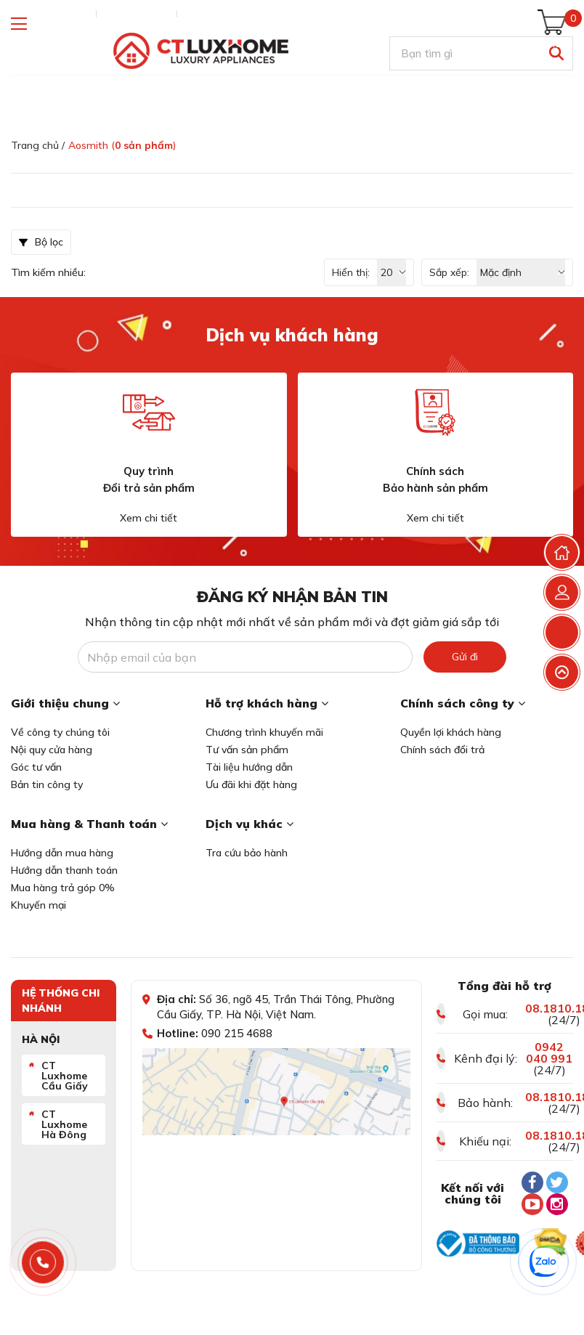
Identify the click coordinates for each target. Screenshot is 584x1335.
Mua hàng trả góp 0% (63, 887)
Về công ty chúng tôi (60, 732)
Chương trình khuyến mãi (264, 732)
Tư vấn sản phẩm (247, 749)
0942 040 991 (549, 1052)
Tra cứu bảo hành (247, 852)
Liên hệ (200, 14)
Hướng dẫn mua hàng (62, 852)
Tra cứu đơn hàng (50, 14)
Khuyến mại (38, 905)
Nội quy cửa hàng (51, 749)
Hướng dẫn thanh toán (64, 870)
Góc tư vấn (36, 767)
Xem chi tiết (148, 517)
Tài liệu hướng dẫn (249, 767)
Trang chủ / (38, 145)
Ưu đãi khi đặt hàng (251, 784)
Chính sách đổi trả (442, 749)
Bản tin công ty (47, 784)
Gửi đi (465, 656)
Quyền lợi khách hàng (450, 732)
